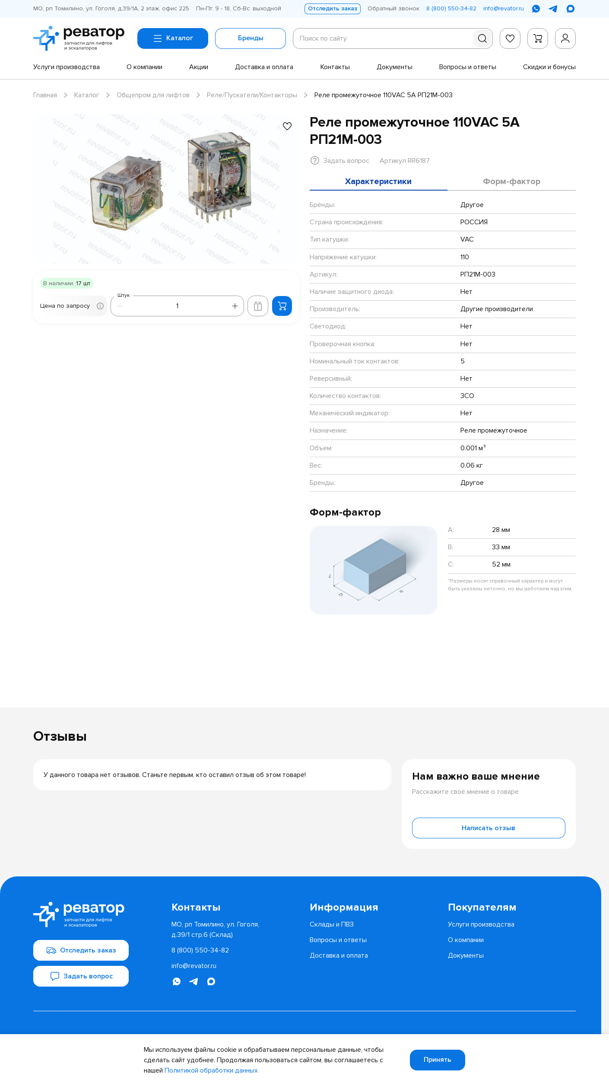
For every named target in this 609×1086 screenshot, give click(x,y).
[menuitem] (66, 67)
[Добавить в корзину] (282, 306)
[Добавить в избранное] (287, 126)
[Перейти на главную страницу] (81, 38)
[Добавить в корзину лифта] (257, 306)
